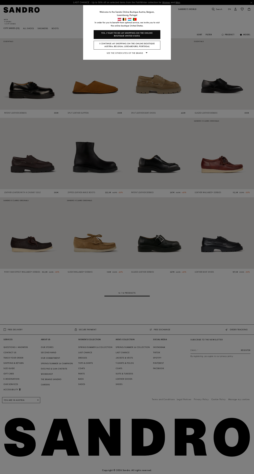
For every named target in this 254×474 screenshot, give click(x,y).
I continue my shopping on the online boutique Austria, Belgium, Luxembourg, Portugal (127, 45)
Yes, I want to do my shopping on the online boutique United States (127, 34)
